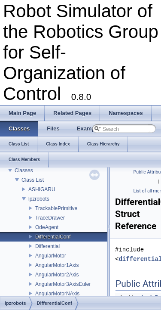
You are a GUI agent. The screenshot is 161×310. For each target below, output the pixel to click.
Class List (32, 180)
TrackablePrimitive (56, 208)
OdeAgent (46, 227)
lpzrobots (38, 199)
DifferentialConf (53, 237)
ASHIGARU (41, 189)
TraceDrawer (50, 218)
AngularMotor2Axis (57, 275)
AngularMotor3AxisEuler (63, 284)
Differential (47, 246)
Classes (24, 170)
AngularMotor (50, 256)
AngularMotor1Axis (57, 265)
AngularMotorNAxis (57, 294)
